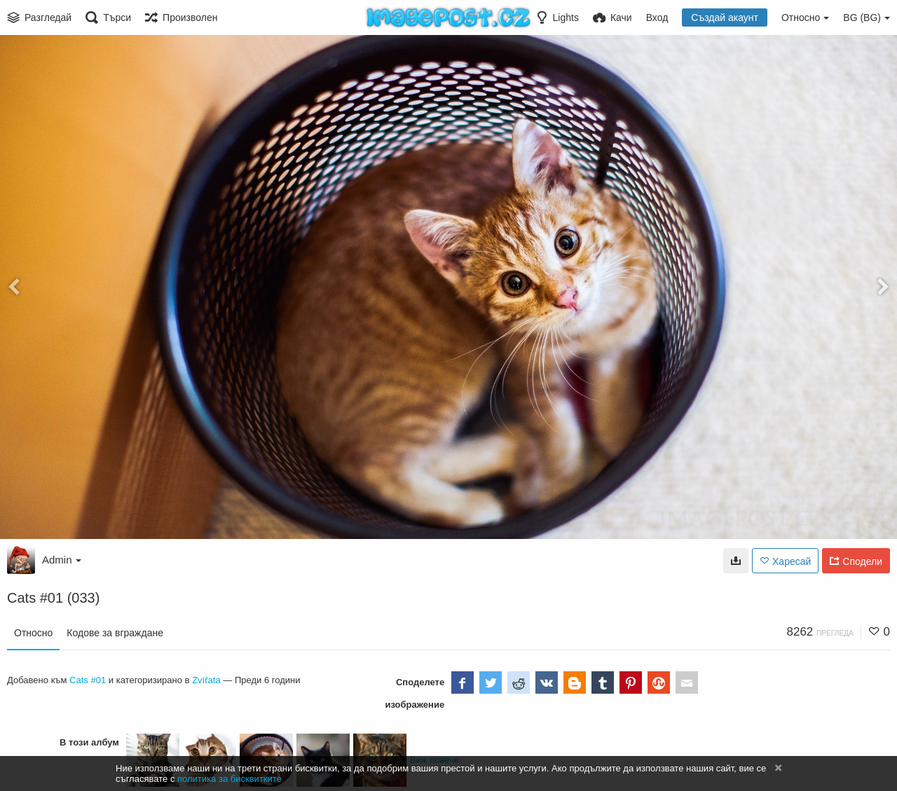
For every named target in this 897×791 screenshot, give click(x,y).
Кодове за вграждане (115, 632)
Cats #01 (87, 680)
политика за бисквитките (229, 779)
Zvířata (206, 680)
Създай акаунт (724, 17)
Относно (33, 632)
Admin (61, 560)
